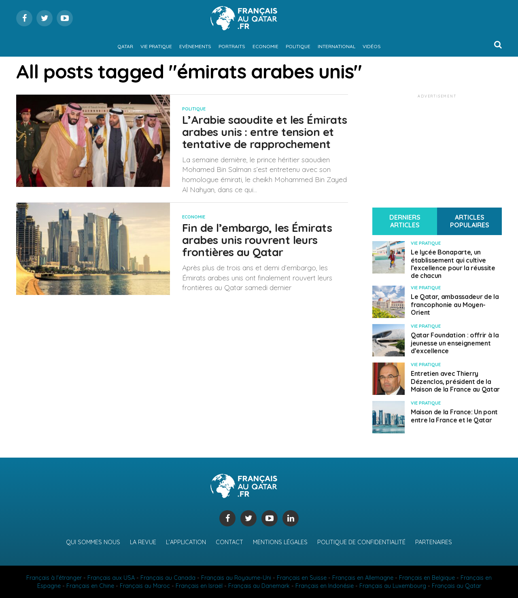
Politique (298, 46)
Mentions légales (280, 542)
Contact (229, 542)
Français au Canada (167, 577)
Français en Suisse (302, 577)
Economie (265, 46)
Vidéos (372, 46)
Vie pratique (156, 46)
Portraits (232, 46)
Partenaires (433, 542)
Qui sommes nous (93, 542)
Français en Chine (90, 586)
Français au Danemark (259, 586)
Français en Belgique (427, 577)
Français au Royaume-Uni (236, 577)
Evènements (195, 46)
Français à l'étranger (54, 577)
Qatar (125, 46)
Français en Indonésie (324, 586)
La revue (143, 542)
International (336, 46)
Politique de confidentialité (361, 542)
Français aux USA (111, 577)
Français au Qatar (456, 586)
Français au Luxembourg (392, 586)
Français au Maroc (145, 586)
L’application (186, 542)
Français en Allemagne (362, 577)
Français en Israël (199, 586)
